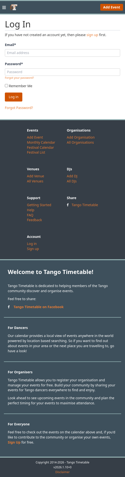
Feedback (34, 220)
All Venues (35, 181)
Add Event (111, 7)
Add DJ (72, 176)
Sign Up (14, 442)
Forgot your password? (19, 77)
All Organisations (80, 142)
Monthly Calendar (41, 142)
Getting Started (39, 205)
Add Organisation (81, 137)
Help (30, 210)
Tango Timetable (85, 205)
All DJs (71, 181)
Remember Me (18, 86)
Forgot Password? (19, 107)
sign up (92, 34)
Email (10, 44)
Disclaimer (62, 472)
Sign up (33, 248)
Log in (32, 243)
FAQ (30, 215)
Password (14, 64)
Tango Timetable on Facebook (39, 307)
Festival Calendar (40, 147)
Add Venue (35, 176)
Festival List (36, 152)
